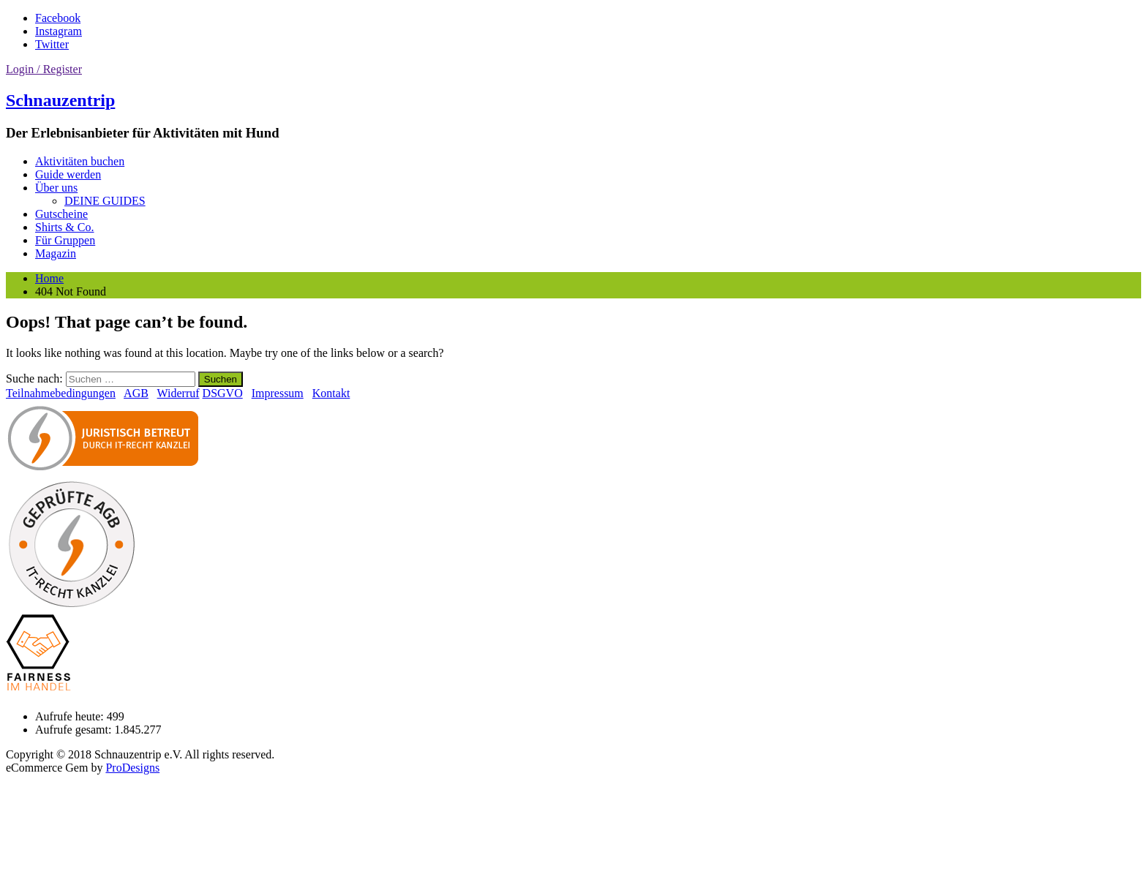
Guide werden (68, 174)
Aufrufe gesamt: (74, 729)
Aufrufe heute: (71, 716)
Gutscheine (61, 214)
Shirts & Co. (64, 227)
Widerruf (178, 393)
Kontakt (331, 393)
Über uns (56, 187)
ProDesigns (132, 767)
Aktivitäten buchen (79, 161)
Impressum (278, 393)
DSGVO (223, 393)
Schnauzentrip (60, 100)
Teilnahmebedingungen (61, 393)
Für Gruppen (65, 240)
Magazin (55, 253)
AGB (136, 393)
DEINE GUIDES (105, 201)
